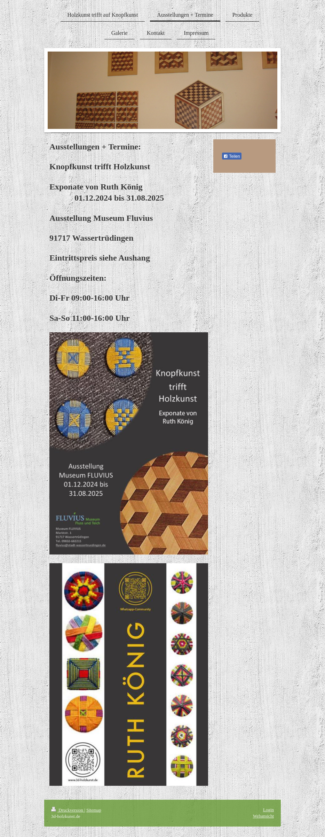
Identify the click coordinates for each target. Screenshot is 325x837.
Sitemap (93, 810)
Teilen (231, 156)
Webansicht (263, 816)
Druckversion (67, 810)
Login (268, 809)
